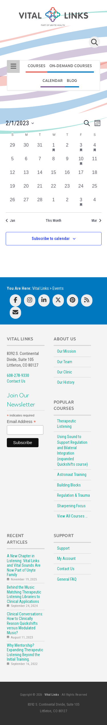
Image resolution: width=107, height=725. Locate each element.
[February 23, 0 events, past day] (67, 189)
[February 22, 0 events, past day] (53, 189)
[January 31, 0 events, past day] (40, 148)
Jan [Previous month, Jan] (10, 221)
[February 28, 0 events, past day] (40, 203)
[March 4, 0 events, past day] (95, 203)
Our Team (64, 362)
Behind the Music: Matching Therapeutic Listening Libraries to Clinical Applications (24, 594)
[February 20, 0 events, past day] (26, 189)
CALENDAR (53, 80)
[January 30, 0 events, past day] (26, 148)
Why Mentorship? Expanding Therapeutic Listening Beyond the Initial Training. (25, 652)
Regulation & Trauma (73, 495)
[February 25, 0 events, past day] (95, 189)
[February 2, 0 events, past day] (67, 148)
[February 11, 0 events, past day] (95, 162)
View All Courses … (72, 516)
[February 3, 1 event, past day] (81, 148)
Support (63, 548)
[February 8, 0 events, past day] (53, 162)
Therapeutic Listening (66, 424)
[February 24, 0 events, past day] (81, 189)
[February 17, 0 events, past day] (81, 176)
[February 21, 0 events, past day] (40, 189)
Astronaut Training (71, 474)
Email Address (21, 421)
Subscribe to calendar (51, 238)
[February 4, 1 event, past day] (95, 148)
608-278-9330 (18, 375)
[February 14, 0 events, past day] (40, 176)
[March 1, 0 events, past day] (53, 203)
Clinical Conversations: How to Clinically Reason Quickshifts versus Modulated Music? (25, 623)
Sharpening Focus (71, 506)
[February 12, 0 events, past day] (12, 176)
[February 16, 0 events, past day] (67, 176)
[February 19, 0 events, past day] (12, 189)
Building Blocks (69, 485)
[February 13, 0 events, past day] (26, 176)
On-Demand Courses (70, 65)
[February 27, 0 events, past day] (26, 203)
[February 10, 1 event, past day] (81, 162)
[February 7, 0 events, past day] (40, 162)
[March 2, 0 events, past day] (67, 203)
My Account (66, 558)
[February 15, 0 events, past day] (53, 176)
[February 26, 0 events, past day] (12, 203)
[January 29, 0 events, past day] (12, 148)
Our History (65, 382)
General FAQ (66, 579)
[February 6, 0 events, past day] (26, 162)
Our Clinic (64, 372)
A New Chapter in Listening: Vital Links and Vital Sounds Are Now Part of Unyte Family (24, 565)
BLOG (72, 80)
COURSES (36, 65)
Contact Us (16, 381)
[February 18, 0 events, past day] (95, 176)
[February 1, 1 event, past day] (53, 148)
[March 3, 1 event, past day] (81, 203)
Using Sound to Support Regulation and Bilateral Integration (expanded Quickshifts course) (72, 450)
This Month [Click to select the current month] (53, 221)
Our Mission (66, 351)
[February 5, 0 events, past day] (12, 162)
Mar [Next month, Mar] (96, 221)
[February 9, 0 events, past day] (67, 162)
